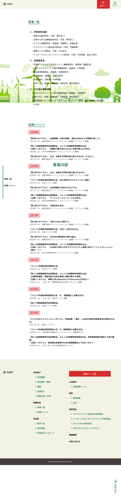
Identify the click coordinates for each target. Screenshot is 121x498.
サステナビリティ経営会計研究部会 (86, 414)
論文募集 (39, 428)
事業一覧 (8, 178)
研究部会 (73, 409)
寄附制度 (75, 397)
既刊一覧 (39, 423)
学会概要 (39, 377)
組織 (37, 386)
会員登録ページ (78, 386)
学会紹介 (37, 372)
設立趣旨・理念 (42, 381)
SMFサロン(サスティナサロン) (84, 428)
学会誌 (36, 418)
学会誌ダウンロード (44, 432)
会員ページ (89, 373)
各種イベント (9, 185)
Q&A (73, 402)
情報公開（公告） (43, 396)
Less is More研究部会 (81, 423)
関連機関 (73, 434)
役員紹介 (39, 391)
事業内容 (37, 402)
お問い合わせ (74, 441)
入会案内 (73, 381)
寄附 (71, 393)
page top (115, 488)
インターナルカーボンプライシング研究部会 (90, 418)
